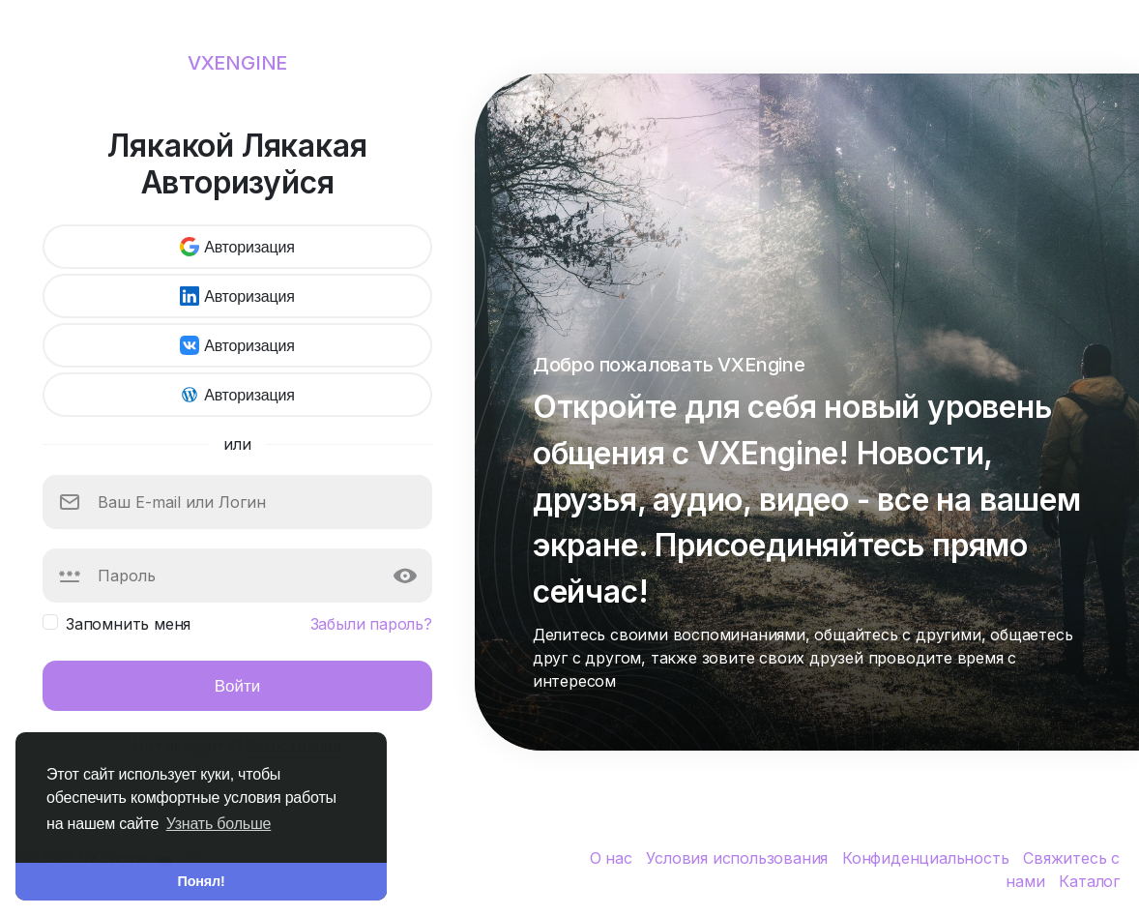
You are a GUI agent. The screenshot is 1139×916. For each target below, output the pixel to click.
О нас (613, 858)
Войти (238, 685)
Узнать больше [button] (219, 823)
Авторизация (237, 246)
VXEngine (237, 62)
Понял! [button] (201, 881)
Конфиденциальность (927, 858)
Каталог (1089, 881)
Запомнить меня (128, 624)
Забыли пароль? (371, 624)
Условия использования (739, 858)
